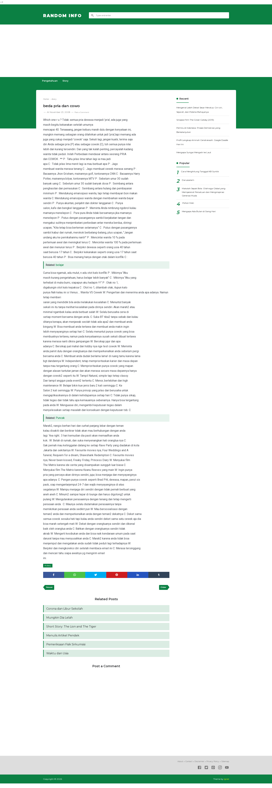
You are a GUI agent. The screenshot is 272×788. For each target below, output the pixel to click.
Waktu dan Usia (57, 657)
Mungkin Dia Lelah (59, 620)
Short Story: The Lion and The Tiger (71, 629)
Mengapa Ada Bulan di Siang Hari (202, 213)
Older (162, 588)
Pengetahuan (51, 80)
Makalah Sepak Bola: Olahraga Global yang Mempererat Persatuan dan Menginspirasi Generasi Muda (204, 193)
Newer (50, 588)
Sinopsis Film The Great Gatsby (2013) (199, 119)
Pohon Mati (189, 205)
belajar (61, 265)
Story (69, 80)
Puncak (61, 418)
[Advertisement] (136, 50)
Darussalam (189, 180)
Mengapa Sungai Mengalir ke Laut (197, 152)
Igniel (226, 783)
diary (49, 565)
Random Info (67, 15)
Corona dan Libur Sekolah (64, 610)
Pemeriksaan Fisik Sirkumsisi (65, 648)
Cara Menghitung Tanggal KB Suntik (203, 171)
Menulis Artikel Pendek (62, 638)
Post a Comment (83, 112)
